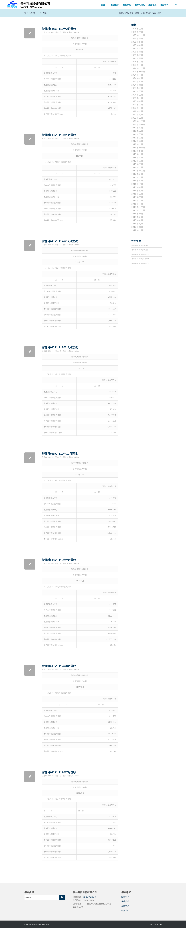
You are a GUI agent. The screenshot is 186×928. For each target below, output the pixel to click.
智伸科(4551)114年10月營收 (140, 263)
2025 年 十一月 (138, 35)
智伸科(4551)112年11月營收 (60, 347)
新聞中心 (138, 13)
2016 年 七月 (137, 184)
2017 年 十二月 (138, 170)
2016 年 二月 (137, 200)
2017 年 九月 (137, 174)
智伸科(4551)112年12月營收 (60, 241)
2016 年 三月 (137, 197)
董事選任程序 (147, 13)
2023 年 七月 (137, 98)
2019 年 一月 (137, 144)
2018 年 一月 (137, 167)
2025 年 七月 (137, 48)
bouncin (159, 924)
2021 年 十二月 (138, 121)
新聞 (64, 32)
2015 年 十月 (137, 213)
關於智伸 (125, 897)
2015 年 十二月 (138, 207)
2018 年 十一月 (138, 147)
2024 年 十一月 (138, 71)
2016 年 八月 (137, 180)
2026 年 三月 (137, 28)
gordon (76, 32)
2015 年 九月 (137, 217)
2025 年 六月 (137, 51)
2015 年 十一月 (138, 210)
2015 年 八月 (137, 220)
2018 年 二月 (137, 164)
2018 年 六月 (137, 157)
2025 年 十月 (137, 38)
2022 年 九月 (137, 111)
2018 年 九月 (137, 151)
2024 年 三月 (137, 94)
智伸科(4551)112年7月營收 (59, 772)
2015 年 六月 (137, 227)
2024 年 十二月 (138, 68)
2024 (154, 13)
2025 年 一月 (137, 65)
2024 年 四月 (137, 91)
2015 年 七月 (137, 223)
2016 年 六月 (137, 187)
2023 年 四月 (137, 104)
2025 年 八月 (137, 45)
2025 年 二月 (137, 61)
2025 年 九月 (137, 42)
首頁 (131, 13)
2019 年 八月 (137, 127)
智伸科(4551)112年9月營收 (59, 559)
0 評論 (55, 32)
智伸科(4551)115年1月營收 (139, 250)
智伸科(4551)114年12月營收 (140, 254)
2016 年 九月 (137, 177)
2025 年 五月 (137, 55)
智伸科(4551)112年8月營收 (59, 666)
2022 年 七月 (137, 114)
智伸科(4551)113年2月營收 (59, 28)
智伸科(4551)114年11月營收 (140, 259)
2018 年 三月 (137, 161)
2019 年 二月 (137, 141)
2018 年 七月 (137, 154)
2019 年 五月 (137, 134)
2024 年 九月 (137, 78)
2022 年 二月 (137, 118)
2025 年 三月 (137, 58)
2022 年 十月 (137, 108)
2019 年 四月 (137, 137)
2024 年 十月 (137, 75)
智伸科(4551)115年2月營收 (139, 245)
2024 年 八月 (137, 81)
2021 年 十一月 (138, 124)
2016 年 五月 (137, 190)
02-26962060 (89, 897)
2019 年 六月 (137, 131)
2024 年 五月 (137, 88)
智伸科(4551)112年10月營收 (60, 453)
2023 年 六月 (137, 101)
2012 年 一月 (137, 230)
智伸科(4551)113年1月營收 (59, 134)
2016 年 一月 (137, 204)
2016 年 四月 (137, 194)
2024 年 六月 (137, 85)
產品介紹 (125, 901)
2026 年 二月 (137, 32)
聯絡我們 (125, 910)
